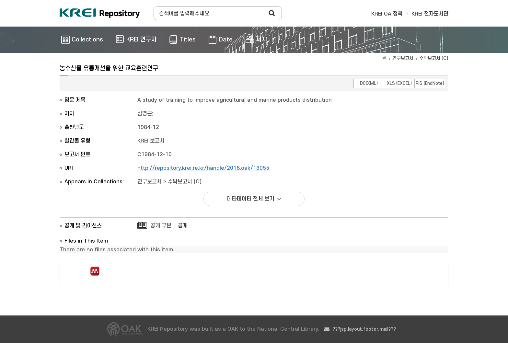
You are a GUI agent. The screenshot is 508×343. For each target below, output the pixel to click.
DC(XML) (369, 83)
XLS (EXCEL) (399, 83)
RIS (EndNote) (430, 83)
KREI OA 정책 (387, 14)
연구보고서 (402, 58)
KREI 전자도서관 (429, 14)
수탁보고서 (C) (433, 58)
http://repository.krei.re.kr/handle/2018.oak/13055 (203, 168)
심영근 (144, 114)
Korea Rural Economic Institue (100, 13)
